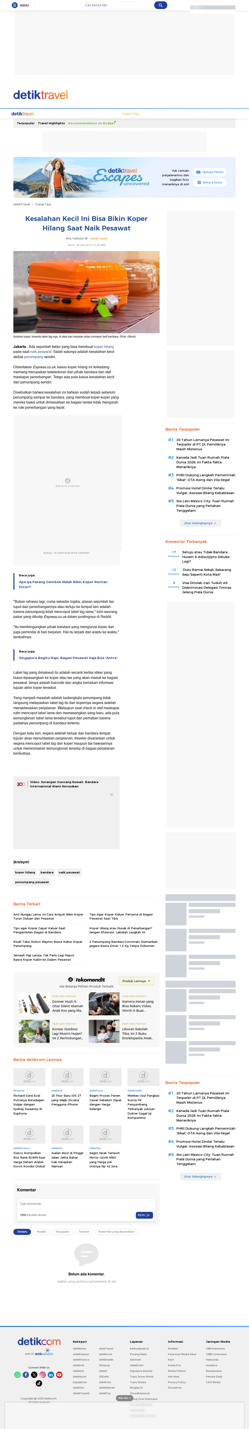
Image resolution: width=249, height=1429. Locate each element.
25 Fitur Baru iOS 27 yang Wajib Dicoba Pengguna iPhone (66, 1099)
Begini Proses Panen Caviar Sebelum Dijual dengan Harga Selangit (105, 1101)
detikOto (78, 1387)
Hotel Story (134, 113)
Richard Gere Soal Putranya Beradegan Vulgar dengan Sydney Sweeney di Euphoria (28, 1104)
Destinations (70, 113)
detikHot (78, 1370)
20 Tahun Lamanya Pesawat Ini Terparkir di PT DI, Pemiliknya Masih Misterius (202, 444)
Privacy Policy (177, 1381)
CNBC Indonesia (216, 1353)
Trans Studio (138, 1381)
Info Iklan (173, 1376)
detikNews (79, 1348)
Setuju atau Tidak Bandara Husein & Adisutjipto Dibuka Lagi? (206, 556)
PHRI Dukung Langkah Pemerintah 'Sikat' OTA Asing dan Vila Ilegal (205, 477)
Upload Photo (209, 171)
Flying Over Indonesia (144, 1398)
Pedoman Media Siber (182, 1353)
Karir (171, 1359)
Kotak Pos (174, 1364)
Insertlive (211, 1364)
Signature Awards (141, 1370)
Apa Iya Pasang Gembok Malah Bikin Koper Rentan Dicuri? (63, 584)
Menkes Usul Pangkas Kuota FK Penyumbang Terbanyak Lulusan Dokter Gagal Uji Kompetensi (143, 1106)
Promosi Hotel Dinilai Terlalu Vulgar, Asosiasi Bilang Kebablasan (205, 490)
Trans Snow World (141, 1376)
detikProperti (81, 1392)
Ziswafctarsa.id (140, 1392)
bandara (47, 872)
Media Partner (177, 1370)
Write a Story (209, 182)
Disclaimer (175, 1387)
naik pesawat (40, 351)
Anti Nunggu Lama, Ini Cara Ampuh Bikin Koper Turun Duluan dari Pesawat (48, 916)
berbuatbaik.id (139, 1348)
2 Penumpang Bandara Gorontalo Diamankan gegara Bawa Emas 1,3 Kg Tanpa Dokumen (123, 943)
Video (189, 113)
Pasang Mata (138, 1353)
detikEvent (136, 1364)
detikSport (79, 1376)
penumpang (33, 356)
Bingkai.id (136, 1387)
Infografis (205, 113)
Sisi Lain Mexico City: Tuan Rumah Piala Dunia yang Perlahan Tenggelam (205, 505)
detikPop (105, 1392)
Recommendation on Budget (91, 122)
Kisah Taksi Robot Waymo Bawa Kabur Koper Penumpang (47, 943)
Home (29, 113)
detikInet (78, 1364)
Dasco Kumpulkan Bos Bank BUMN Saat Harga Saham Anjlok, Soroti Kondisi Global (29, 1159)
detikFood (105, 1353)
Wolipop (104, 1364)
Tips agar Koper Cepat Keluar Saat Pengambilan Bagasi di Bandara (39, 930)
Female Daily (214, 1376)
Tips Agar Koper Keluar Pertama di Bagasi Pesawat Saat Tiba (121, 916)
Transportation (159, 113)
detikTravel (21, 204)
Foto (178, 113)
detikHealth (106, 1359)
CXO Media (213, 1381)
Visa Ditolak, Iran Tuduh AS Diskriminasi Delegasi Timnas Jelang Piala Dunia (206, 587)
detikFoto (105, 1381)
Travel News (47, 113)
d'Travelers (92, 113)
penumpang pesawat (32, 881)
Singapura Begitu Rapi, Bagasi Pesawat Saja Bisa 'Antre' (68, 657)
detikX (103, 1370)
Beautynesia (214, 1370)
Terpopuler (26, 122)
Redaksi (173, 1348)
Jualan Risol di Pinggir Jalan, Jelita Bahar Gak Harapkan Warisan (67, 1159)
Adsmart (135, 1359)
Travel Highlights (51, 122)
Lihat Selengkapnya (200, 522)
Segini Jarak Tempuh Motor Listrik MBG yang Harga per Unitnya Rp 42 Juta (104, 1159)
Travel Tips (113, 113)
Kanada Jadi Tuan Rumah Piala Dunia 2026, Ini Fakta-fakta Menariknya (202, 462)
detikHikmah (107, 1387)
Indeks (221, 113)
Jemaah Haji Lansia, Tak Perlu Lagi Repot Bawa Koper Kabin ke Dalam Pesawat (43, 957)
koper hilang (104, 346)
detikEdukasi (81, 1353)
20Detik (104, 1376)
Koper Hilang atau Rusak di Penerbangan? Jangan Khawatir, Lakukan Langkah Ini (120, 930)
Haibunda (212, 1359)
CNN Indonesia (215, 1348)
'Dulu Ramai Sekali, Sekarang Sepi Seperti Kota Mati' (206, 571)
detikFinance (81, 1359)
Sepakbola (80, 1381)
